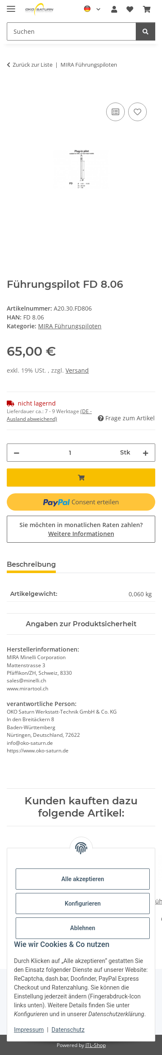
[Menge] (69, 452)
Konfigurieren (83, 903)
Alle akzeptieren (82, 879)
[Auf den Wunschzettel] (137, 112)
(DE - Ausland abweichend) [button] (49, 415)
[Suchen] (145, 31)
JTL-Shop (95, 1045)
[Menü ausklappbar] (11, 5)
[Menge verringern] (16, 452)
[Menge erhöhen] (145, 452)
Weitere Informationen (81, 534)
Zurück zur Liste (32, 64)
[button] (114, 9)
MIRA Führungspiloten (70, 326)
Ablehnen (82, 928)
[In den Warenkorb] (13, 91)
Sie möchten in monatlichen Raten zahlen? (81, 529)
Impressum (29, 1029)
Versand (77, 370)
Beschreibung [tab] (31, 564)
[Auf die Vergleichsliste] (115, 112)
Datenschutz (68, 1029)
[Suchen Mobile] (71, 31)
